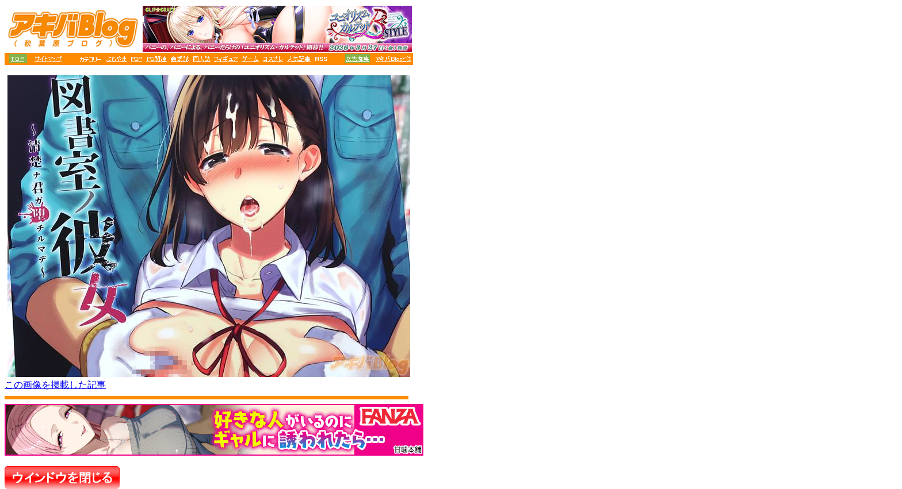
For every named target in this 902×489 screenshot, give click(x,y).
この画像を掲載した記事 (55, 385)
